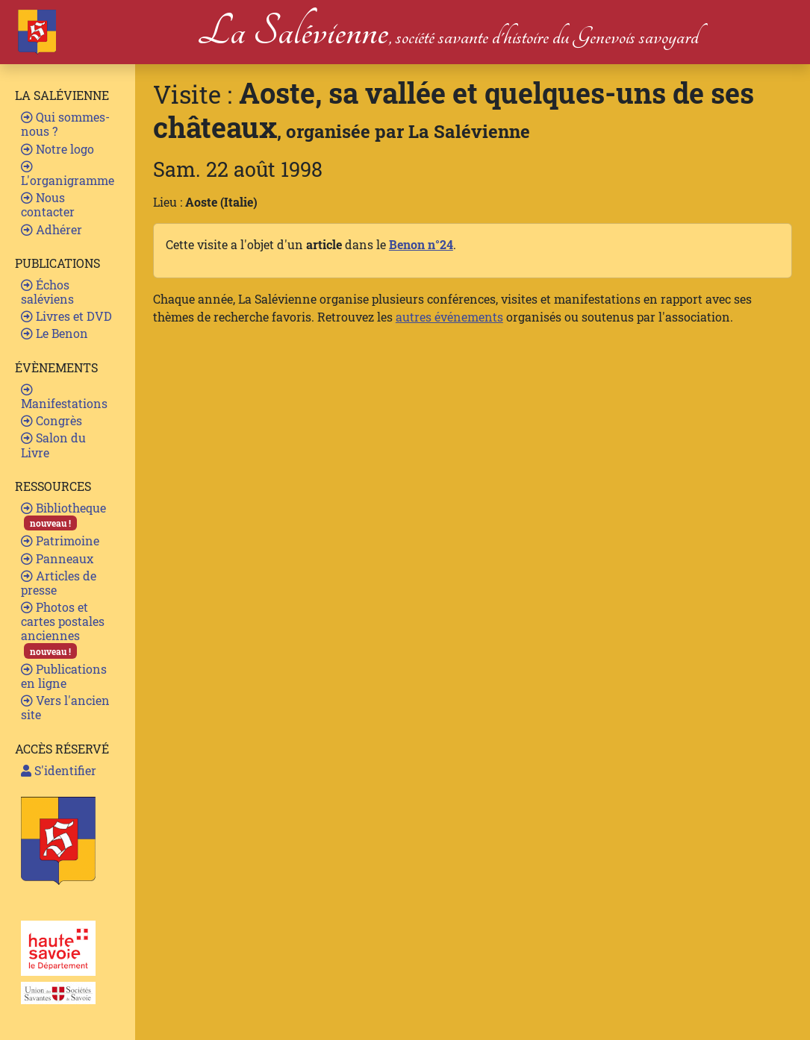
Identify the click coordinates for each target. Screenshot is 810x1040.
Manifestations (64, 397)
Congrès (51, 420)
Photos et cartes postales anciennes (63, 629)
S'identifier (58, 770)
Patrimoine (60, 540)
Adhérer (51, 229)
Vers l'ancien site (65, 707)
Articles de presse (58, 583)
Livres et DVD (66, 316)
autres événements (449, 317)
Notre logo (57, 149)
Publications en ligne (64, 676)
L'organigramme (67, 174)
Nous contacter (48, 204)
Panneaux (57, 558)
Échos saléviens (47, 292)
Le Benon (54, 333)
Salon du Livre (53, 445)
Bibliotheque (63, 515)
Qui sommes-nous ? (65, 124)
